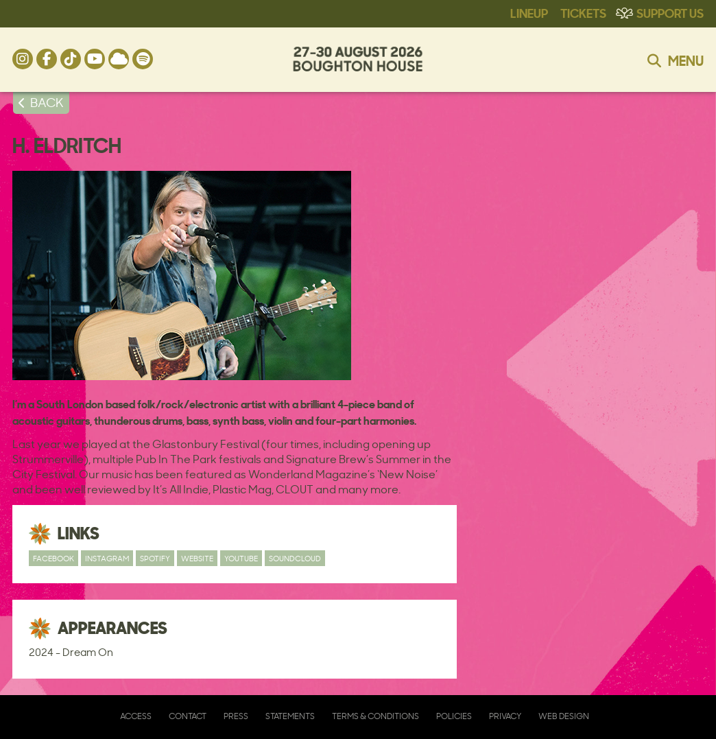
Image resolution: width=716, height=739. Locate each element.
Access (136, 716)
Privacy (505, 716)
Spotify (155, 558)
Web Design (563, 716)
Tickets (583, 12)
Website (197, 558)
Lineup (529, 12)
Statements (290, 716)
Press (236, 716)
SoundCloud (295, 558)
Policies (454, 716)
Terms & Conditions (375, 716)
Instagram (107, 558)
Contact (187, 716)
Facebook (53, 558)
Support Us (670, 12)
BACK (47, 102)
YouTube (241, 558)
